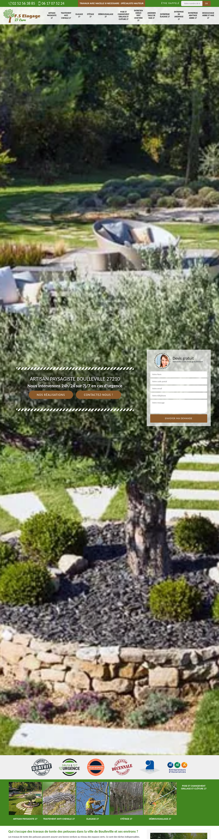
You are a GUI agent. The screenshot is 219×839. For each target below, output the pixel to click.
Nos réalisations (51, 395)
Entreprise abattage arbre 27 (193, 15)
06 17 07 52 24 (51, 3)
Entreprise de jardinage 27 (179, 15)
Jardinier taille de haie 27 (151, 15)
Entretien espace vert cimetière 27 (138, 16)
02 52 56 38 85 (21, 3)
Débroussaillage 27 (105, 15)
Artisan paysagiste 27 (52, 15)
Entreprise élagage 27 (165, 15)
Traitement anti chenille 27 (66, 15)
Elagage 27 (79, 15)
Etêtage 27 (90, 15)
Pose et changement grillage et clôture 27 (123, 15)
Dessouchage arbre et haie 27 (208, 15)
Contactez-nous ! (98, 395)
